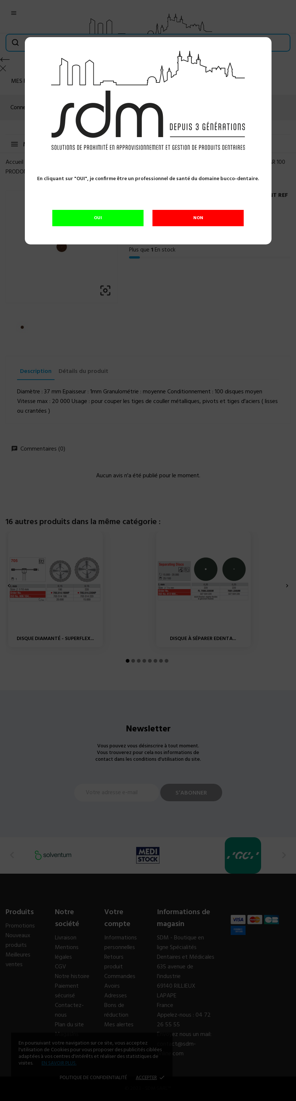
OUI (98, 218)
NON (198, 218)
